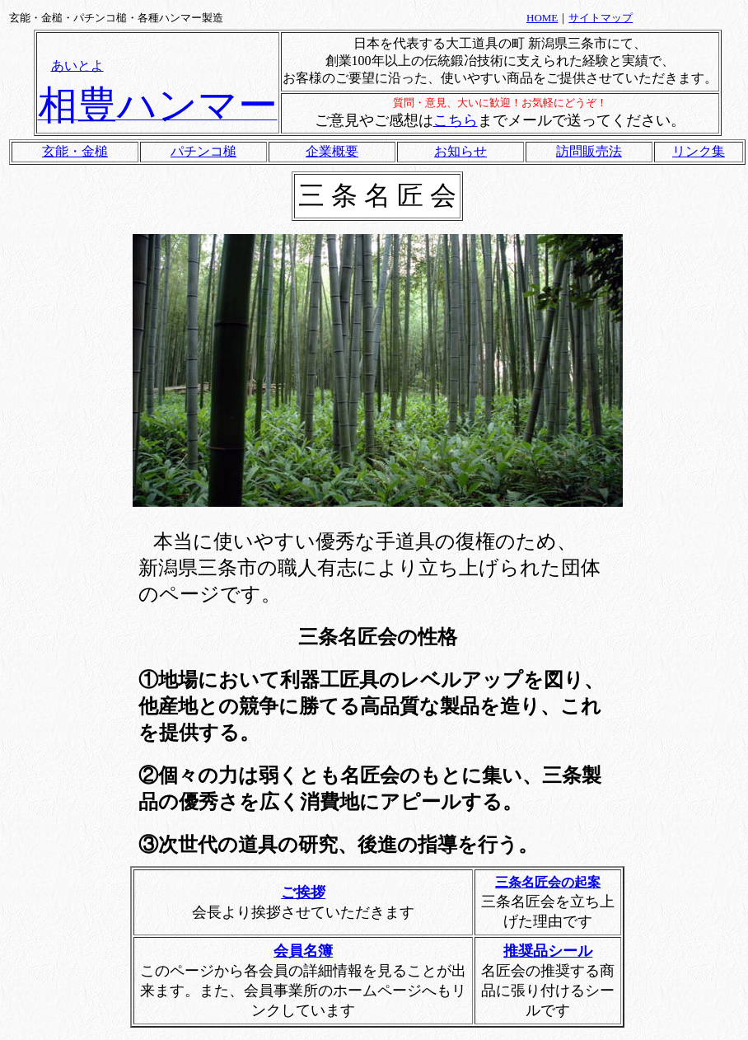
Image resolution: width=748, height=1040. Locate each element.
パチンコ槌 (203, 151)
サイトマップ (600, 18)
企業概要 (332, 151)
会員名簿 (303, 951)
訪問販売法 (589, 151)
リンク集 (698, 151)
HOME (542, 18)
